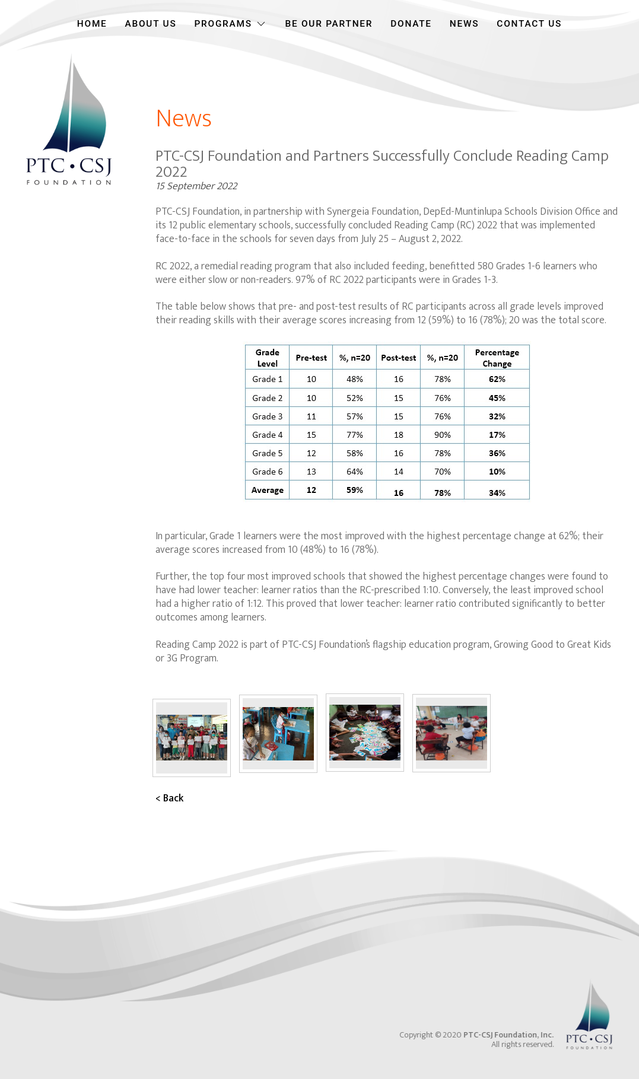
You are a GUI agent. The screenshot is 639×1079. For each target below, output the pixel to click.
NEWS (464, 23)
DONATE (411, 23)
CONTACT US (529, 23)
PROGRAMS (230, 24)
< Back (169, 798)
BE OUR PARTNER (329, 23)
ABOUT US (151, 23)
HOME (92, 23)
